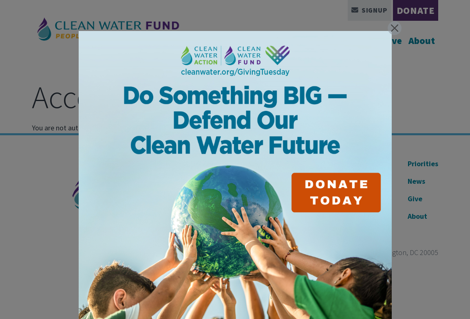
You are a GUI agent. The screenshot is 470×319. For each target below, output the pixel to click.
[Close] (395, 28)
